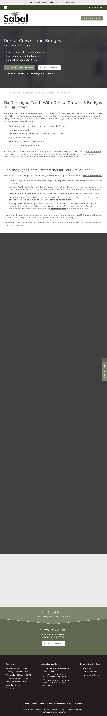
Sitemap (80, 709)
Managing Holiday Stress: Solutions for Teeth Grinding (55, 675)
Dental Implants (90, 672)
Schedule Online (68, 2)
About (34, 704)
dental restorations (21, 121)
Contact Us (59, 704)
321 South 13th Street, (29, 73)
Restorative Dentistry (33, 93)
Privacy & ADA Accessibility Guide (58, 709)
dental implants (58, 208)
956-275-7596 (70, 151)
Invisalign (87, 668)
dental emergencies (92, 175)
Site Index (79, 704)
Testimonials (46, 704)
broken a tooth (93, 151)
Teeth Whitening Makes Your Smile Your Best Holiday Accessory (56, 682)
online (20, 225)
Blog (69, 704)
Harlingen (16, 93)
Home (7, 93)
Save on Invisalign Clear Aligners (43, 2)
